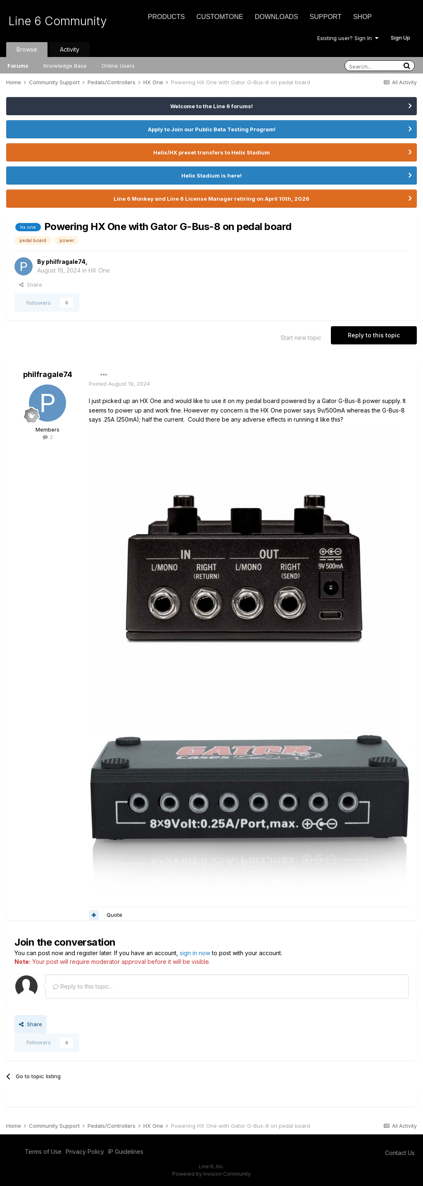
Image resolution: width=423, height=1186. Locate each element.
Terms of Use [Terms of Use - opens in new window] (43, 1151)
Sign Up (400, 37)
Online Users (118, 65)
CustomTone (219, 16)
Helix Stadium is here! (211, 175)
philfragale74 (66, 261)
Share (30, 284)
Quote (114, 914)
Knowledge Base (65, 65)
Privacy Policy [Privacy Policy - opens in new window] (85, 1151)
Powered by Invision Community (211, 1174)
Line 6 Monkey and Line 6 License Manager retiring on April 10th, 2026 (211, 198)
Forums (18, 65)
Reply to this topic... (83, 986)
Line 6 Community (57, 21)
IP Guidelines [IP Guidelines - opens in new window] (125, 1151)
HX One (99, 270)
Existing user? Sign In (347, 38)
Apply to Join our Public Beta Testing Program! (212, 129)
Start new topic (300, 337)
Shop (362, 16)
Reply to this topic (374, 335)
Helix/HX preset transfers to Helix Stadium (211, 152)
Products (166, 16)
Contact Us (400, 1152)
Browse (27, 49)
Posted (119, 383)
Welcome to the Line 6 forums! (211, 106)
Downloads (276, 16)
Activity (69, 49)
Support (326, 16)
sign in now (195, 952)
